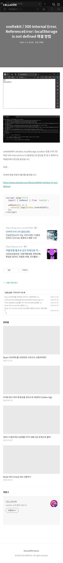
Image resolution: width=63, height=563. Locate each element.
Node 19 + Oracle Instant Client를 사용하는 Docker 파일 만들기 (26, 309)
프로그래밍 (8, 293)
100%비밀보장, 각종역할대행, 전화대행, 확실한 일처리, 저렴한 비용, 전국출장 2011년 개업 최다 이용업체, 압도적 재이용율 (23, 255)
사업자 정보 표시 (10, 282)
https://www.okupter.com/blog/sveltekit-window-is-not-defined (30, 184)
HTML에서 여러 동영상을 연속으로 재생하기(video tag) (23, 300)
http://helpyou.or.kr (14, 246)
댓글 (6, 492)
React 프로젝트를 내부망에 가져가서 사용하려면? (21, 297)
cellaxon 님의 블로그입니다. (16, 505)
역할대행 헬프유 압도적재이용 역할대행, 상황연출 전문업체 (23, 250)
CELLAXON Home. (32, 550)
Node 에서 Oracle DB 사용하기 (15, 305)
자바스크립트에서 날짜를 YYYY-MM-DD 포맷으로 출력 (22, 302)
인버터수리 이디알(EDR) (18, 231)
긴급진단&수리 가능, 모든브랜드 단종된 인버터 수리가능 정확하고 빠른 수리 (23, 236)
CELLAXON (10, 4)
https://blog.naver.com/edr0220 (19, 228)
